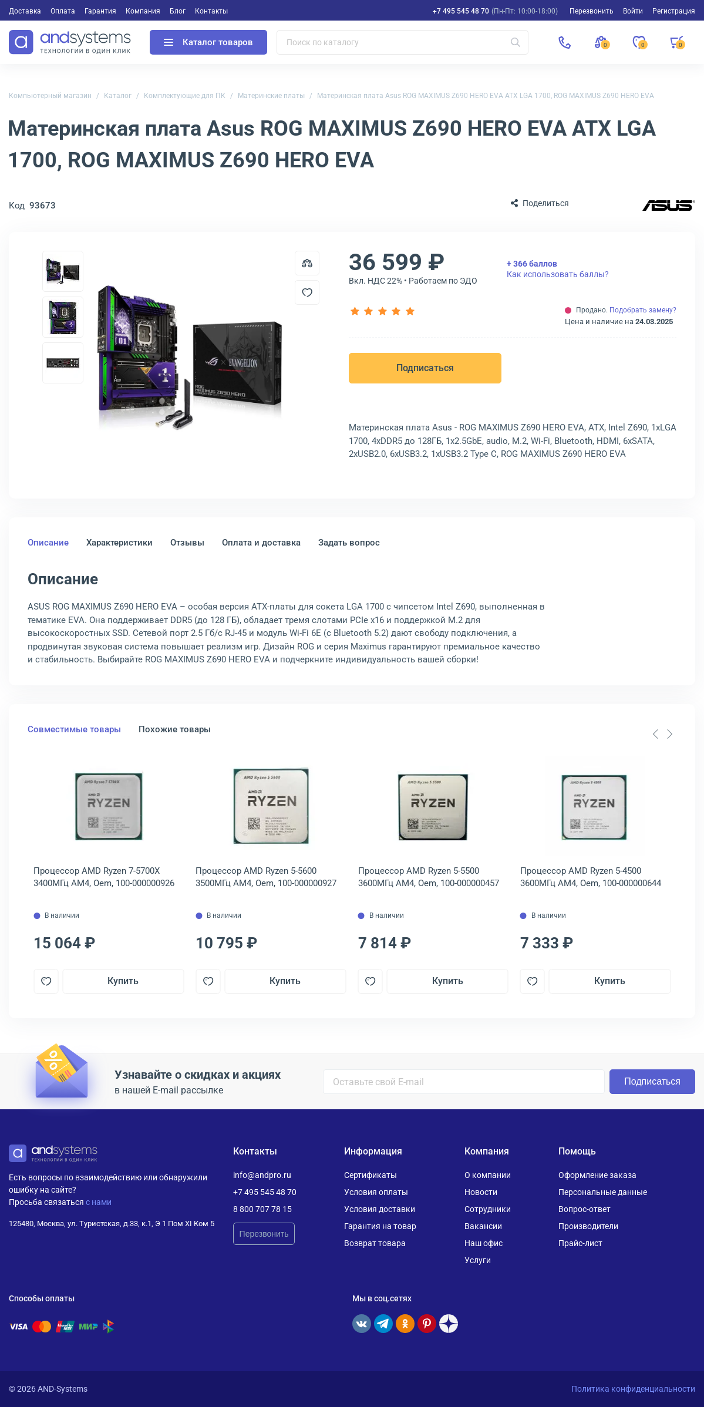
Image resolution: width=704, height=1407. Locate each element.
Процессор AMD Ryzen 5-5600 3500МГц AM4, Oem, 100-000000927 (266, 877)
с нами (99, 1202)
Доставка (25, 11)
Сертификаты (370, 1175)
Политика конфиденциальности (633, 1388)
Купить (123, 981)
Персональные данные (602, 1192)
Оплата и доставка (261, 542)
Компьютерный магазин (50, 96)
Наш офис (483, 1243)
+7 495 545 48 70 (461, 11)
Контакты (211, 11)
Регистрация (673, 11)
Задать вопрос (349, 542)
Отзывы (187, 542)
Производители (588, 1226)
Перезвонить (264, 1233)
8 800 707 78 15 (262, 1209)
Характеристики (119, 542)
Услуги (477, 1260)
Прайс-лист (580, 1243)
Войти (633, 11)
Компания (143, 11)
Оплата (62, 11)
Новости (480, 1192)
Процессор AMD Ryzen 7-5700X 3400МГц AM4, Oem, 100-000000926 (103, 877)
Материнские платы (271, 96)
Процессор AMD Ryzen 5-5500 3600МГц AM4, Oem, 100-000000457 (428, 877)
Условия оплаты (376, 1192)
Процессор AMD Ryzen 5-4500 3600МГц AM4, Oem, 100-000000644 (590, 877)
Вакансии (483, 1226)
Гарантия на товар (380, 1226)
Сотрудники (487, 1209)
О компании (487, 1175)
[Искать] (515, 42)
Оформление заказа (597, 1175)
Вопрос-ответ (584, 1209)
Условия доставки (379, 1209)
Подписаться (425, 367)
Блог (178, 11)
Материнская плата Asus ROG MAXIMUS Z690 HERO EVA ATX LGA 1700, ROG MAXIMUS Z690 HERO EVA (485, 96)
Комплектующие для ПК (184, 96)
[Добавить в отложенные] (307, 292)
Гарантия (100, 11)
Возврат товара (375, 1243)
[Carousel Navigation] (662, 734)
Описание (48, 542)
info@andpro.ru (262, 1175)
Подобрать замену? (642, 310)
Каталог (118, 96)
